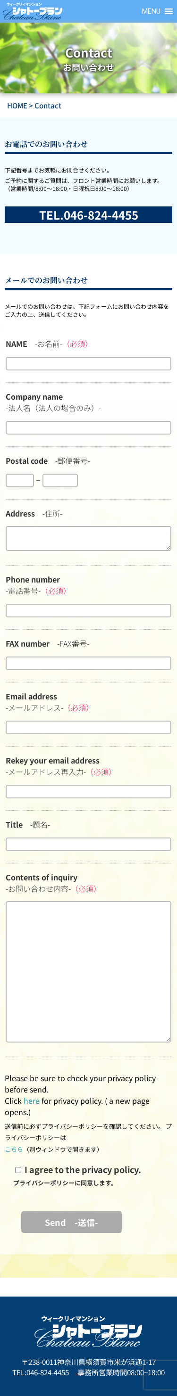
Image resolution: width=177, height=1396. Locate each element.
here (32, 1100)
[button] (151, 11)
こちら (14, 1149)
